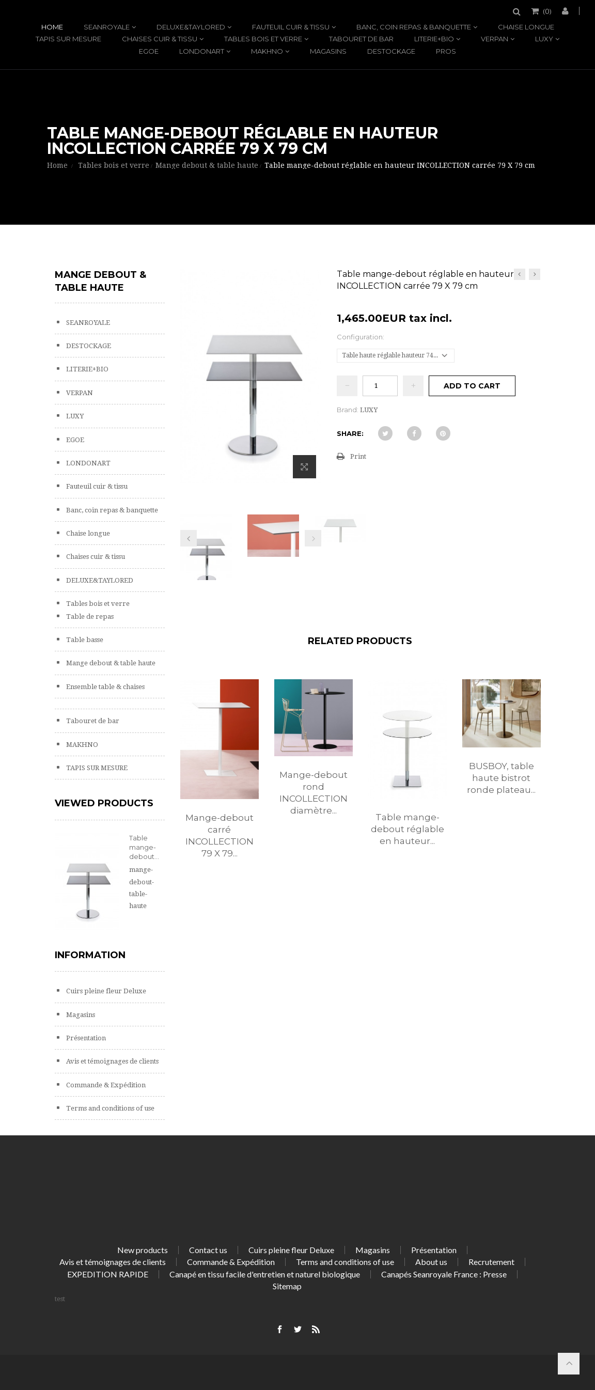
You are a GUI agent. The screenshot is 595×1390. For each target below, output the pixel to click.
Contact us (208, 1250)
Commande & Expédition (105, 1085)
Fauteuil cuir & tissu (291, 27)
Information (90, 955)
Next (313, 538)
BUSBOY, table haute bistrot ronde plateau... (501, 778)
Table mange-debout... (144, 847)
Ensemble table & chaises (105, 687)
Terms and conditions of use (109, 1108)
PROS (446, 51)
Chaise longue (526, 27)
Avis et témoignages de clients (112, 1061)
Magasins (328, 51)
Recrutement (491, 1262)
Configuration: (361, 337)
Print (358, 456)
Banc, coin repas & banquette (413, 27)
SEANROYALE (107, 27)
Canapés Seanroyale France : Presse (444, 1274)
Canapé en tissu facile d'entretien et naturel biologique (264, 1274)
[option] (220, 779)
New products (142, 1250)
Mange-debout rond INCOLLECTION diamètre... (313, 793)
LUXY (544, 39)
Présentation (85, 1038)
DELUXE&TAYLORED (190, 27)
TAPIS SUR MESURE (68, 39)
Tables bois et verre (263, 39)
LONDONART (201, 51)
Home (52, 27)
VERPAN (494, 39)
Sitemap (287, 1286)
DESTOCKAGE (391, 51)
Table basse (84, 640)
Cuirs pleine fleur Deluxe (105, 991)
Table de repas (89, 616)
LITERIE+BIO (434, 39)
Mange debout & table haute (110, 663)
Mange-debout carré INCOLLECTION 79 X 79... (219, 835)
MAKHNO (267, 51)
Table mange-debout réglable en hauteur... (407, 829)
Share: (350, 433)
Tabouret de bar (361, 39)
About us (431, 1262)
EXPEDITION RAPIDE (107, 1274)
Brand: (347, 409)
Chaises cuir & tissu (159, 39)
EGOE (149, 51)
